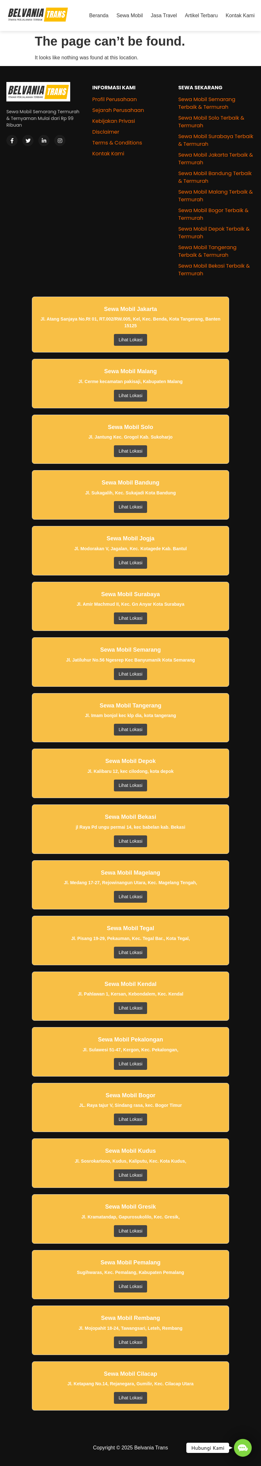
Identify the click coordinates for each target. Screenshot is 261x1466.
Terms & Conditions (117, 142)
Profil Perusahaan (114, 99)
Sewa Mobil (129, 15)
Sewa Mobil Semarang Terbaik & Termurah (206, 103)
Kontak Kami (240, 15)
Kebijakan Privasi (113, 121)
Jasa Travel (164, 15)
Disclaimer (105, 132)
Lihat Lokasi (131, 339)
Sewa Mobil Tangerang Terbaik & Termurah (207, 251)
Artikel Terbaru (201, 15)
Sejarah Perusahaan (118, 110)
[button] (242, 1447)
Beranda (98, 15)
